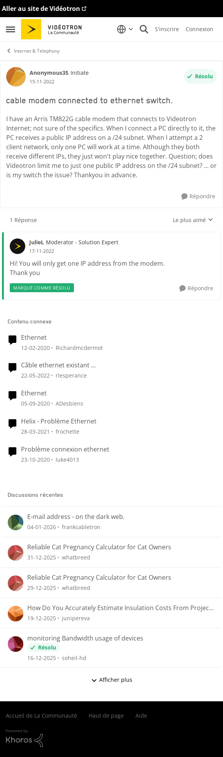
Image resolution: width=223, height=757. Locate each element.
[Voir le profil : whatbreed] (15, 553)
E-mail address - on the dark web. (76, 517)
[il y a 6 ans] (35, 347)
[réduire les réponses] (111, 236)
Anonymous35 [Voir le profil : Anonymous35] (49, 72)
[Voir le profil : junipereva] (15, 613)
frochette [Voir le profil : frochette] (67, 431)
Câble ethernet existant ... (58, 365)
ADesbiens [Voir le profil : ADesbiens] (69, 403)
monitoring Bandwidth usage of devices (85, 638)
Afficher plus (111, 679)
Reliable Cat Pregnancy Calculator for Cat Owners (99, 547)
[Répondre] (198, 196)
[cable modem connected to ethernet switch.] (41, 251)
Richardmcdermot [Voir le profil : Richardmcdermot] (79, 347)
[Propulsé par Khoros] (111, 738)
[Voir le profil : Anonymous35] (16, 76)
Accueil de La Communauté (41, 715)
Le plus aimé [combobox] (193, 220)
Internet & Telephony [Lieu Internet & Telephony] (33, 51)
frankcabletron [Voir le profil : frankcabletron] (81, 527)
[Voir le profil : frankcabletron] (15, 522)
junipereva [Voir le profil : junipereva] (76, 618)
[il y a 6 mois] (41, 527)
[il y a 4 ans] (35, 375)
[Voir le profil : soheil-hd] (15, 644)
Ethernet (34, 338)
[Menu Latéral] (10, 29)
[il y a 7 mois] (41, 657)
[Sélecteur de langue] (125, 29)
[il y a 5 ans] (35, 403)
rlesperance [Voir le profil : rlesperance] (71, 375)
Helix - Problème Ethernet (59, 421)
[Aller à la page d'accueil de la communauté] (54, 29)
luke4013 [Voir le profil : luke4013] (67, 459)
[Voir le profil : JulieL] (17, 246)
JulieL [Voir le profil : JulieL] (36, 242)
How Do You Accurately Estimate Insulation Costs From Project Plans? (119, 608)
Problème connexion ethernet (65, 449)
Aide (141, 715)
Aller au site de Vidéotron (41, 8)
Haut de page (106, 715)
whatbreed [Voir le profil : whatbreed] (76, 557)
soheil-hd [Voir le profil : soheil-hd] (74, 657)
